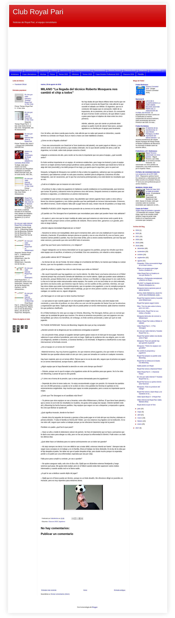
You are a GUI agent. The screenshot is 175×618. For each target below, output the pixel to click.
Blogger (94, 607)
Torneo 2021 (63, 74)
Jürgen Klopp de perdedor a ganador (148, 210)
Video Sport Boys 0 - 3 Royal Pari (149, 397)
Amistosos (15, 74)
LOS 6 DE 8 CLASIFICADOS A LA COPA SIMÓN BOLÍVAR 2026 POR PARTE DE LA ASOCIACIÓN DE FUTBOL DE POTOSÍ (148, 107)
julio (139, 409)
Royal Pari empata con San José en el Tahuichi (29, 201)
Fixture (52, 74)
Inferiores (75, 74)
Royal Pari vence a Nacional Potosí (149, 369)
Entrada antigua (119, 590)
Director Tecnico (115, 70)
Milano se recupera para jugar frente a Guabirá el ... (147, 269)
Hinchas (43, 74)
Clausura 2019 (129, 70)
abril (139, 415)
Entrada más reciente (49, 590)
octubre (140, 254)
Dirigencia (143, 70)
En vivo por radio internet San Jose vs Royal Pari (29, 137)
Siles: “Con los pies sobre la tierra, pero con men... (149, 307)
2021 (138, 236)
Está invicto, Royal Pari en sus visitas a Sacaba (147, 312)
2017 (138, 428)
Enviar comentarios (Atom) (60, 594)
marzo (139, 418)
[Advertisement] (86, 48)
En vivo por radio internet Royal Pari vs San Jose (29, 116)
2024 (138, 230)
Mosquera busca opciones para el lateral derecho (149, 289)
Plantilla (141, 74)
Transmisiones (99, 70)
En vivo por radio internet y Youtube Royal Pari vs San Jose (29, 99)
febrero (140, 421)
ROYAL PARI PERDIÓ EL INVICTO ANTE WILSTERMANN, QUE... (149, 294)
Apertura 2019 (31, 70)
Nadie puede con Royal (145, 366)
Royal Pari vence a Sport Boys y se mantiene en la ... (149, 393)
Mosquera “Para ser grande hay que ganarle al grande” (148, 342)
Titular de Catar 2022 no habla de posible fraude (153, 191)
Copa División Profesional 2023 (107, 74)
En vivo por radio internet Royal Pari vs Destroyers (29, 272)
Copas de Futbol (142, 208)
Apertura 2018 (65, 70)
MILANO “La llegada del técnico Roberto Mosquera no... (148, 284)
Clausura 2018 (16, 70)
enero (139, 424)
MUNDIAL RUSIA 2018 (144, 187)
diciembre (141, 248)
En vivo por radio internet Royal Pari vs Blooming (23, 224)
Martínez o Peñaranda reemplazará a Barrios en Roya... (149, 279)
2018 (138, 246)
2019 (138, 243)
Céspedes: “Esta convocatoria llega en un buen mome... (149, 264)
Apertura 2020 (155, 70)
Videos (54, 70)
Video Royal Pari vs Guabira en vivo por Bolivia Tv (148, 274)
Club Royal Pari (38, 12)
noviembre (141, 251)
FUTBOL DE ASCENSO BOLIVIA (148, 172)
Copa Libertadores (29, 74)
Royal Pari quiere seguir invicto (148, 303)
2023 (138, 233)
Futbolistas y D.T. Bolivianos (146, 151)
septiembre (141, 257)
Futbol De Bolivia (142, 126)
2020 (138, 239)
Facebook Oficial (20, 84)
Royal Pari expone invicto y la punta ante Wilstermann (149, 299)
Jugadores (44, 70)
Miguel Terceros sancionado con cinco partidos (153, 155)
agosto (140, 261)
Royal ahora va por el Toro (146, 405)
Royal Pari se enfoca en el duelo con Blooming (148, 362)
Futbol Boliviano (142, 85)
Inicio (85, 590)
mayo (139, 412)
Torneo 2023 (87, 74)
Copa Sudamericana (82, 70)
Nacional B (140, 99)
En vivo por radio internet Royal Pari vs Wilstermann (29, 245)
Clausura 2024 (128, 74)
